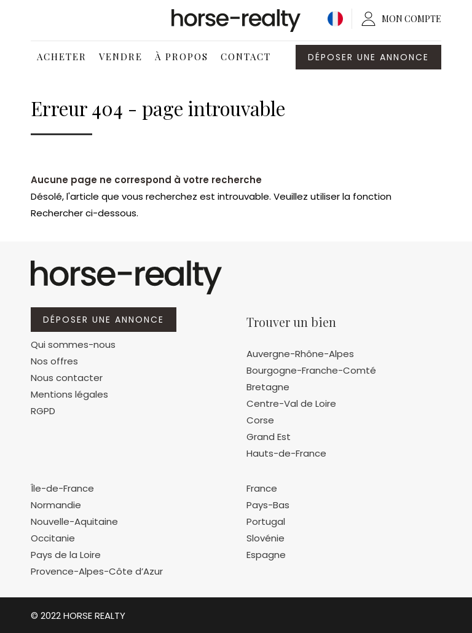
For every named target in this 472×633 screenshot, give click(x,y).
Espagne (266, 554)
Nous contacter (67, 377)
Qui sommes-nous (73, 344)
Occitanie (53, 538)
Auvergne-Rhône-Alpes (300, 353)
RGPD (43, 410)
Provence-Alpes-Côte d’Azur (97, 571)
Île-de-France (62, 488)
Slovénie (265, 538)
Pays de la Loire (66, 554)
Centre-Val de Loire (291, 403)
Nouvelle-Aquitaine (74, 521)
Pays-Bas (267, 504)
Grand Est (268, 436)
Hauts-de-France (286, 453)
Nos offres (54, 361)
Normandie (56, 504)
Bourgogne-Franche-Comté (311, 370)
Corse (260, 420)
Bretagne (267, 386)
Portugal (265, 521)
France (261, 488)
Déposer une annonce (368, 57)
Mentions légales (69, 394)
